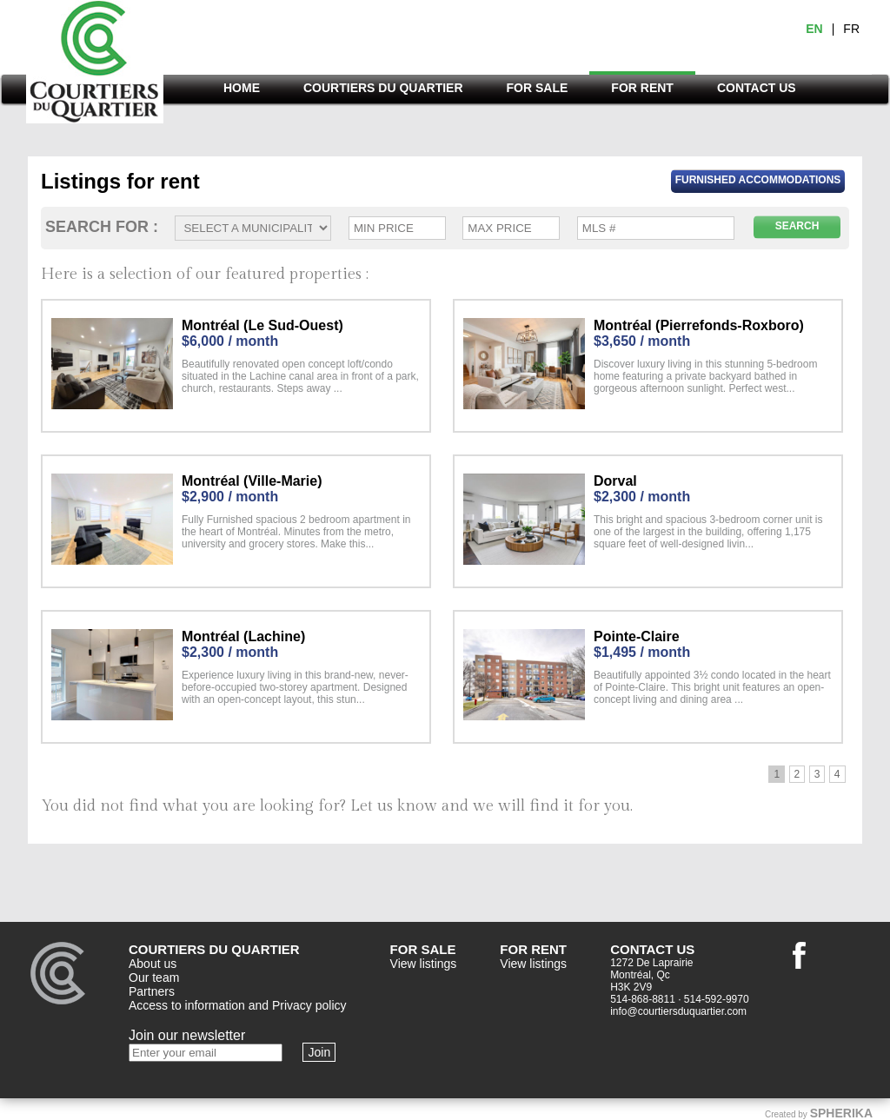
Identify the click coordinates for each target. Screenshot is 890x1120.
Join (319, 1052)
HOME (241, 88)
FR (851, 29)
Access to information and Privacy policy (238, 1005)
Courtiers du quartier (94, 66)
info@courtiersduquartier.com (678, 1011)
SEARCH (797, 226)
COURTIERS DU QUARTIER (383, 88)
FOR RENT (642, 88)
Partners (152, 991)
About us (152, 964)
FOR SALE (537, 88)
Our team (154, 977)
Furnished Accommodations (758, 180)
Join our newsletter (187, 1035)
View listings (423, 964)
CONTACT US (756, 88)
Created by (819, 1113)
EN (814, 29)
